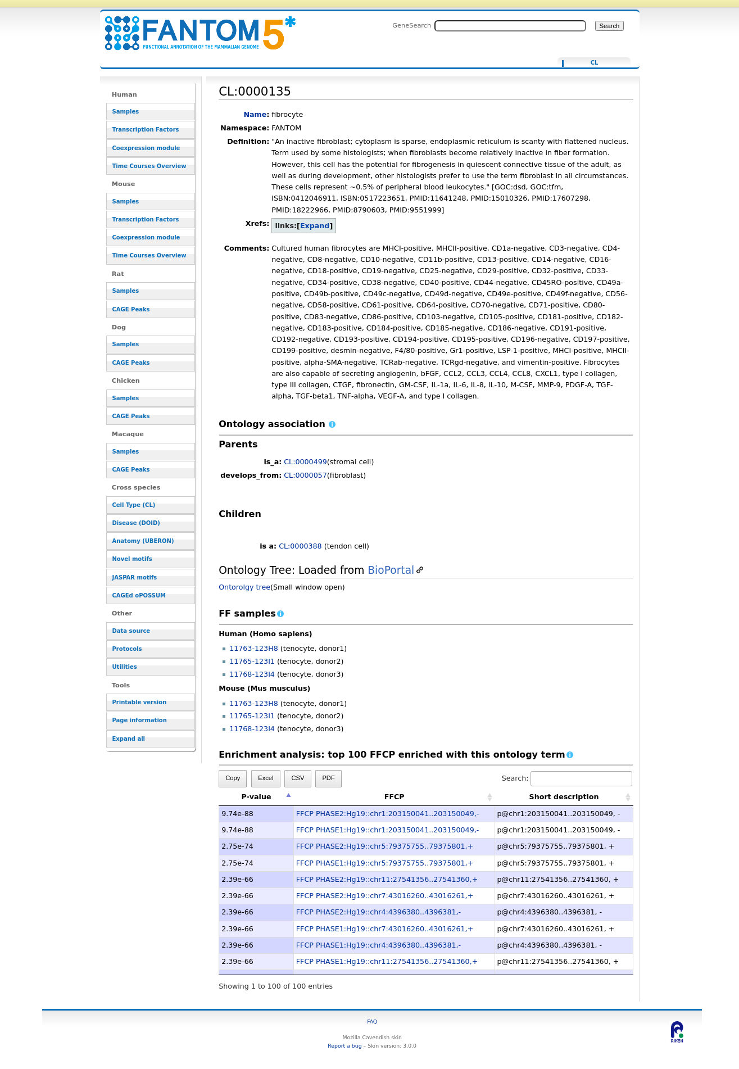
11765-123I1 (252, 661)
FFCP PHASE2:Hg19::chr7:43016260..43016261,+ (384, 895)
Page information (139, 720)
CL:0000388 (300, 546)
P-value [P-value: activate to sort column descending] (256, 796)
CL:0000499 (305, 462)
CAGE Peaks (131, 309)
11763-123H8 (253, 648)
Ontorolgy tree (244, 587)
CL (595, 63)
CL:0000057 (305, 475)
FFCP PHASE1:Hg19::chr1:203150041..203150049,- (387, 830)
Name (254, 114)
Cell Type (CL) (134, 505)
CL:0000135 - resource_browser (193, 27)
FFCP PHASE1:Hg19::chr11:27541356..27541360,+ (387, 961)
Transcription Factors (145, 129)
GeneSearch (411, 25)
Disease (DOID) (136, 523)
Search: (567, 778)
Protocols (127, 649)
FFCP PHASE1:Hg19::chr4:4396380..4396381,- (378, 945)
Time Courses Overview (149, 166)
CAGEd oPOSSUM (139, 595)
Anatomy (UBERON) (143, 541)
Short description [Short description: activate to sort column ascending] (564, 796)
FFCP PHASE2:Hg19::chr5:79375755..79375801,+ (384, 846)
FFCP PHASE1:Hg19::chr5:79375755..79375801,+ (384, 863)
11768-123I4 (252, 674)
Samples (125, 111)
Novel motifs (132, 559)
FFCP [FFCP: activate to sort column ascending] (394, 796)
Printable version (139, 702)
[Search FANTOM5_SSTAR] (510, 25)
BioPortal (391, 570)
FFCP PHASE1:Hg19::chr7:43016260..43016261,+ (384, 929)
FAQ (372, 1021)
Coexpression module (146, 148)
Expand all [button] (129, 739)
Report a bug (344, 1046)
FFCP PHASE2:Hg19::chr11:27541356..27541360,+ (387, 879)
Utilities (124, 667)
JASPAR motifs (134, 577)
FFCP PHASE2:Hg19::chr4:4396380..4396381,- (378, 912)
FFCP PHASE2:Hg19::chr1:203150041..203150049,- (387, 813)
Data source (131, 631)
